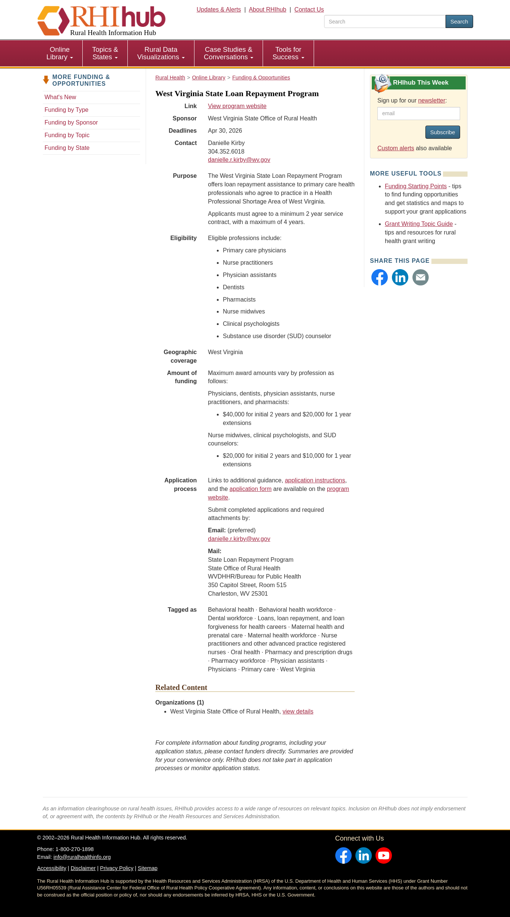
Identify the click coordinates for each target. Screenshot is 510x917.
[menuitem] (60, 53)
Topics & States (105, 53)
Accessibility (51, 868)
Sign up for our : (412, 100)
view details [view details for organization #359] (297, 711)
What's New (60, 97)
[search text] (385, 21)
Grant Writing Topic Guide (419, 224)
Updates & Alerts (219, 9)
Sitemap (148, 868)
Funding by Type (67, 110)
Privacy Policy (117, 868)
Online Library (60, 53)
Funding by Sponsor (71, 122)
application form (250, 489)
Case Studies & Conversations (228, 53)
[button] (379, 277)
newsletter (431, 100)
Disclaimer (83, 868)
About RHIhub (267, 9)
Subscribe (442, 132)
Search (459, 21)
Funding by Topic (67, 135)
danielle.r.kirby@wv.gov (239, 160)
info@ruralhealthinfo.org (82, 857)
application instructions (315, 480)
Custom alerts (395, 148)
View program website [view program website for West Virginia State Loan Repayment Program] (237, 106)
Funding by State (67, 148)
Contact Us (309, 9)
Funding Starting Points (416, 186)
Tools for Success (288, 53)
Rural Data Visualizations (161, 53)
